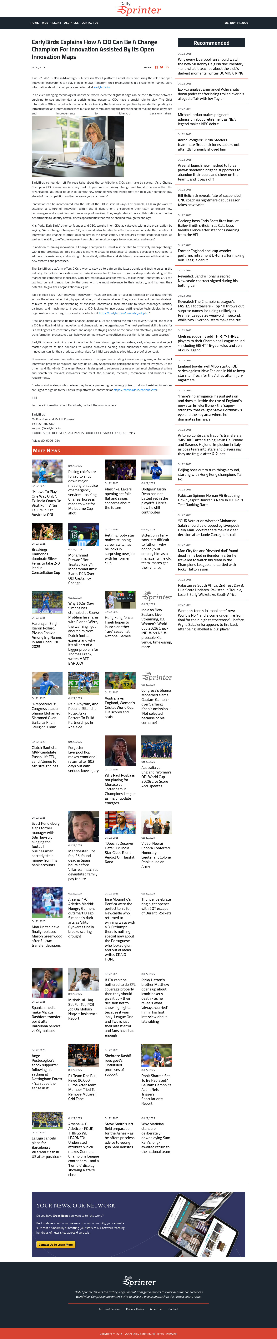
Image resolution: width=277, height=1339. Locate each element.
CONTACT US (90, 23)
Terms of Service (109, 1309)
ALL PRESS (71, 23)
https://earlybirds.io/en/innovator (135, 390)
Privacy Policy (135, 1309)
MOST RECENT (51, 23)
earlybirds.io (102, 87)
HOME (34, 23)
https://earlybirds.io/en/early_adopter (124, 313)
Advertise (156, 1309)
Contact (174, 1309)
